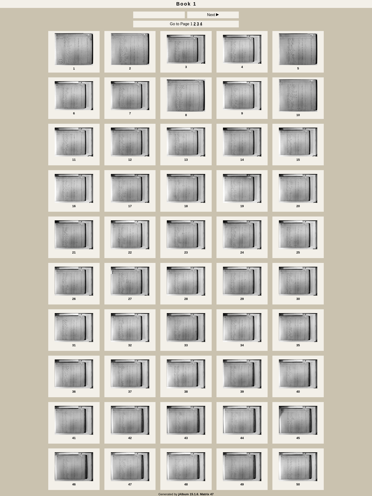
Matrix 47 (207, 494)
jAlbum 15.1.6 (188, 494)
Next (213, 15)
